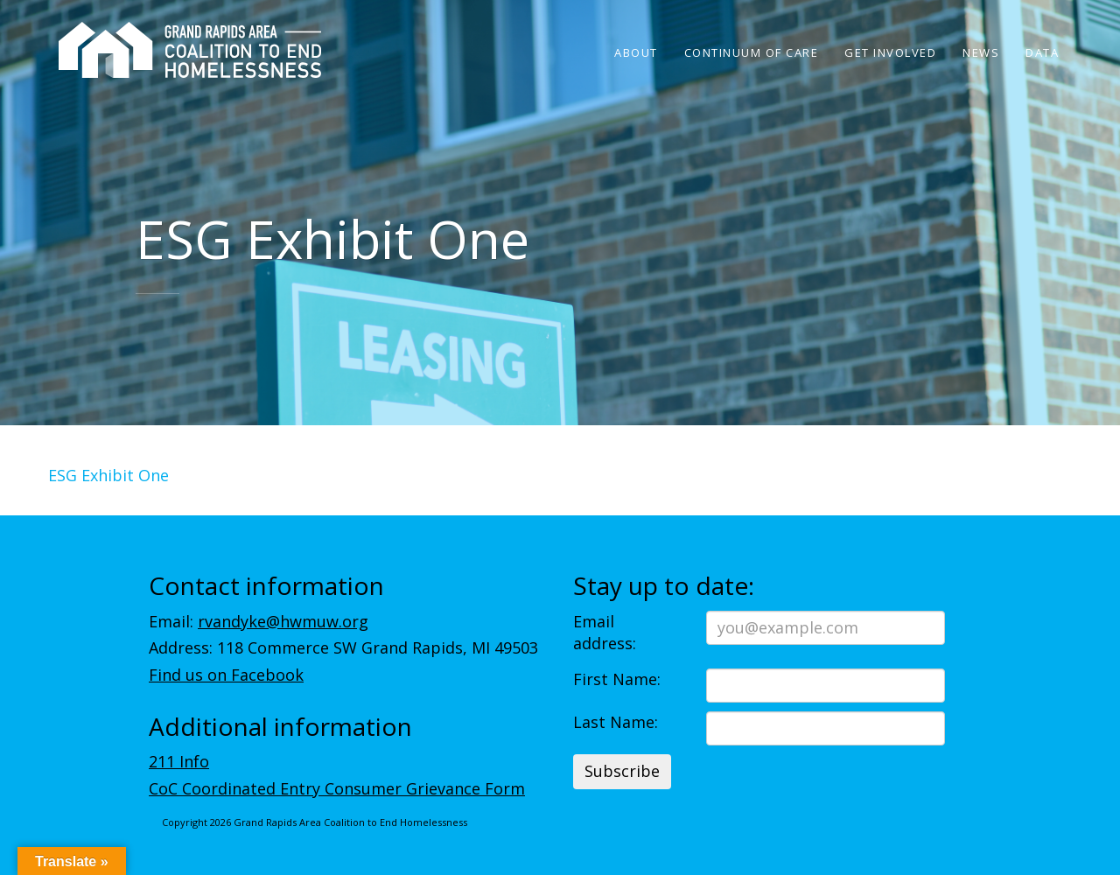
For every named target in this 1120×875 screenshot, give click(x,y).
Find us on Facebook (226, 674)
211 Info (179, 761)
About (636, 52)
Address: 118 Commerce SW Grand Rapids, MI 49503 (343, 647)
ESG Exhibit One (108, 475)
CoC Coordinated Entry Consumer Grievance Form (337, 788)
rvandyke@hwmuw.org (283, 621)
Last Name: (615, 721)
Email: (258, 621)
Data (1042, 52)
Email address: (604, 632)
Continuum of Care (751, 52)
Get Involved (890, 52)
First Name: (617, 679)
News (980, 52)
